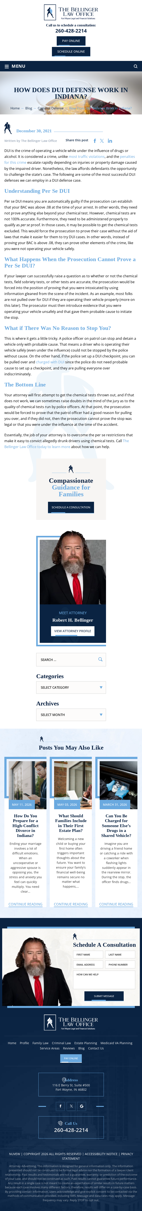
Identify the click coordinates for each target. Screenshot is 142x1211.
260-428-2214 (71, 30)
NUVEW (14, 1154)
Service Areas (50, 1048)
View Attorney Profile (72, 631)
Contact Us (96, 1048)
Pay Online (71, 41)
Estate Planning (85, 1043)
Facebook (60, 1106)
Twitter (71, 1106)
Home (12, 1043)
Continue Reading (26, 904)
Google (81, 1106)
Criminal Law (61, 1043)
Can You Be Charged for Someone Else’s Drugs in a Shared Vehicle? (116, 826)
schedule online (71, 51)
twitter (101, 141)
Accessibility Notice (101, 1154)
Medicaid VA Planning (116, 1043)
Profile (24, 1043)
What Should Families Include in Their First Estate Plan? (71, 823)
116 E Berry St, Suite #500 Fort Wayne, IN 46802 (71, 1087)
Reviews (69, 1048)
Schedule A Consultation (71, 507)
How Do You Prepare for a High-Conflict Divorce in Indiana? (25, 826)
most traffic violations (87, 156)
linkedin (110, 141)
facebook (95, 141)
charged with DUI (50, 362)
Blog (81, 1048)
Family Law (40, 1043)
